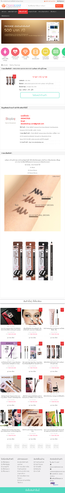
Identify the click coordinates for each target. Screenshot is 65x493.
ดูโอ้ (32, 89)
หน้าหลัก (4, 65)
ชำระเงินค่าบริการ (44, 11)
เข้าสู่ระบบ (60, 1)
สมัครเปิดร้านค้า (12, 11)
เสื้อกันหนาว (5, 469)
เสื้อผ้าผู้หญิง (5, 464)
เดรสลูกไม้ (5, 466)
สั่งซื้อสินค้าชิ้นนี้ (32, 490)
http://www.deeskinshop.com (36, 142)
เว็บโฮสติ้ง (37, 466)
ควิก (29, 89)
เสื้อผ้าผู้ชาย (5, 462)
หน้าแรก (4, 11)
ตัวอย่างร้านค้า (33, 11)
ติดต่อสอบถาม (5, 16)
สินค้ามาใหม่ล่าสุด (15, 65)
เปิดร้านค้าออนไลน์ (49, 1)
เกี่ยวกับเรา (53, 11)
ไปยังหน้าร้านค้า (40, 95)
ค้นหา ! (59, 6)
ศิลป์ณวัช (37, 469)
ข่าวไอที (37, 471)
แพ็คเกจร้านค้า (23, 11)
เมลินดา (25, 89)
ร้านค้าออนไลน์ (39, 462)
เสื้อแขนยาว (5, 471)
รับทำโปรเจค (38, 464)
